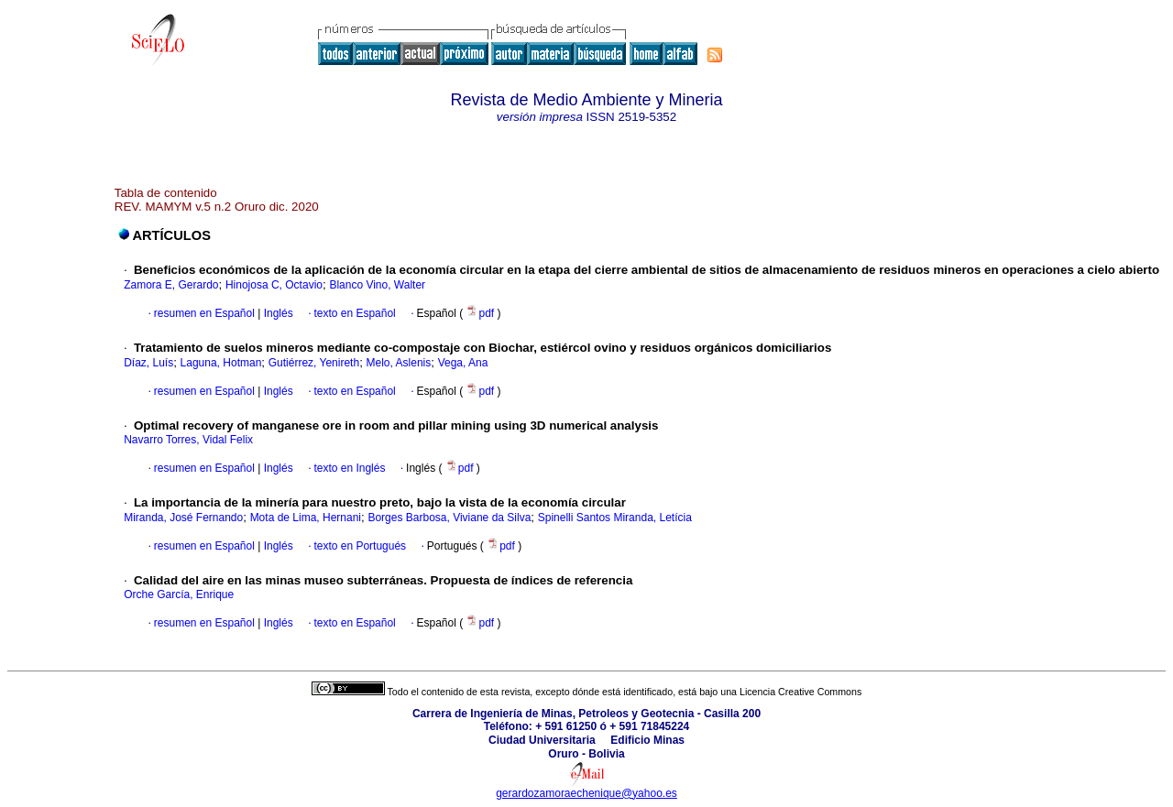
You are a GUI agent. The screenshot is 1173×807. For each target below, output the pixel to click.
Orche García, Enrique (179, 594)
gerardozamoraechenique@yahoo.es (586, 793)
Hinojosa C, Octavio (274, 284)
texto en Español (354, 313)
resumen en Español (204, 313)
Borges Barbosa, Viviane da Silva (449, 517)
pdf (481, 313)
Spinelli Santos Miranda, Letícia (615, 517)
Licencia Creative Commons (800, 691)
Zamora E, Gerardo (171, 284)
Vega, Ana (463, 362)
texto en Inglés (349, 468)
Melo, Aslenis (399, 362)
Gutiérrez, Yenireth (314, 362)
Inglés (276, 313)
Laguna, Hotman (221, 362)
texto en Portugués (359, 546)
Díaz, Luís (148, 362)
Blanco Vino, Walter (377, 284)
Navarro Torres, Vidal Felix (188, 439)
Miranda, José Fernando (183, 517)
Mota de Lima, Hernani (305, 517)
